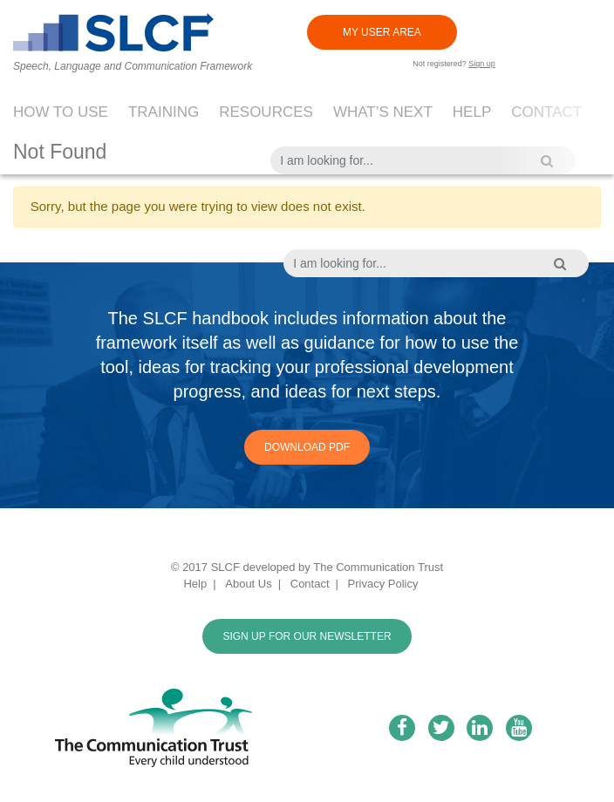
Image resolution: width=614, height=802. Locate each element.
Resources (266, 112)
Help (472, 112)
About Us (248, 583)
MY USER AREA (382, 32)
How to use (60, 112)
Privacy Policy (383, 583)
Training (163, 112)
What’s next (383, 112)
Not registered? (454, 63)
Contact (546, 112)
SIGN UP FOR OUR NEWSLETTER (306, 636)
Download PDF (307, 447)
